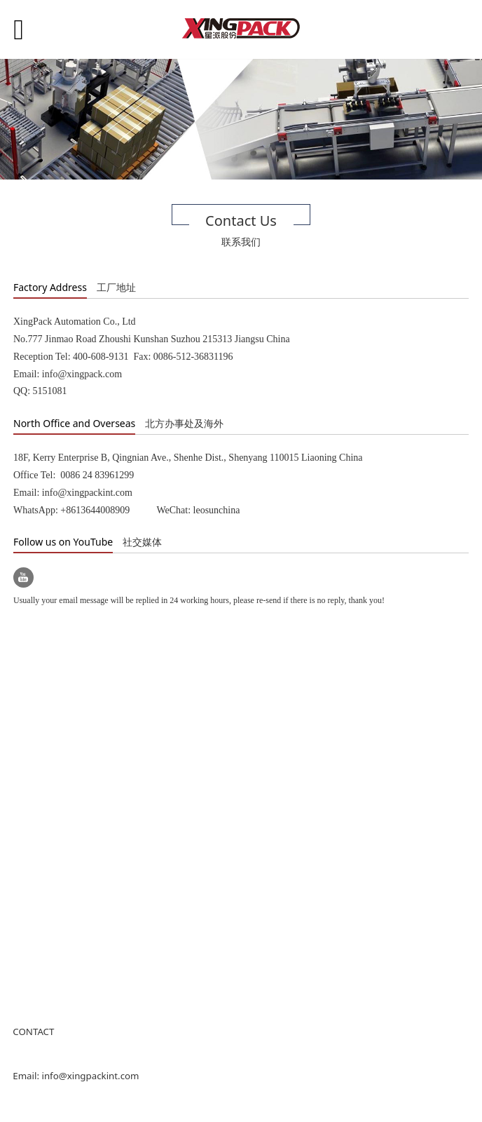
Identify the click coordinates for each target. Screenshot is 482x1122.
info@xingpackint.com (90, 1075)
